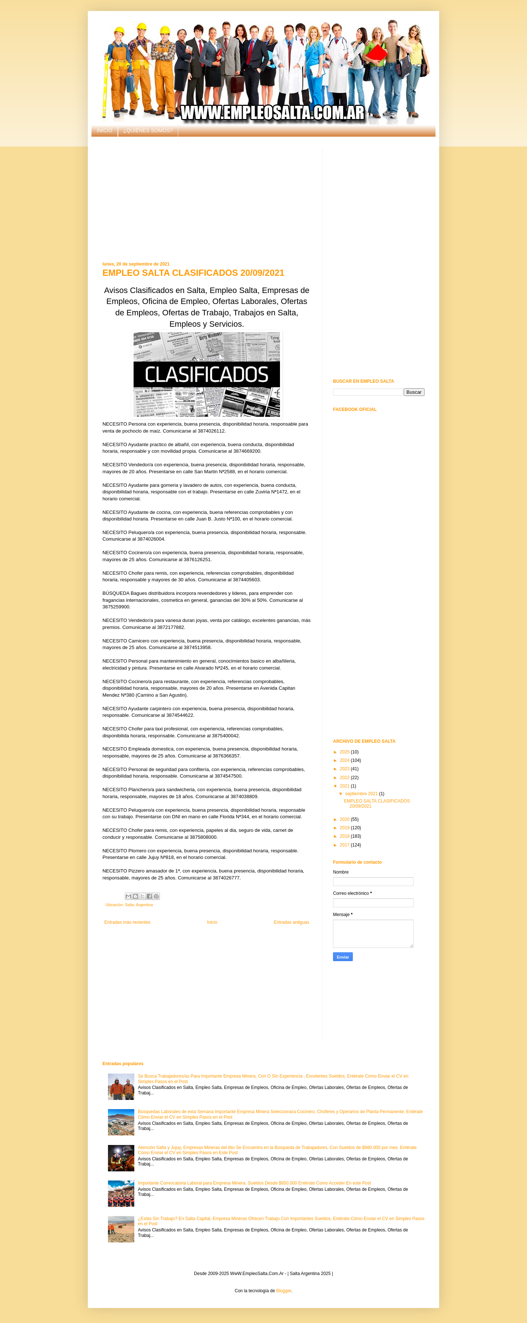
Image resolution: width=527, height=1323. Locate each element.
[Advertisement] (206, 199)
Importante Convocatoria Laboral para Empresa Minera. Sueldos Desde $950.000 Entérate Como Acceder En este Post (254, 1183)
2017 (345, 845)
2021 (345, 786)
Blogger (283, 1290)
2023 (345, 768)
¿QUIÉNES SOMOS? (148, 130)
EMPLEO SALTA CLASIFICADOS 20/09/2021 (193, 273)
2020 (345, 819)
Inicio (212, 922)
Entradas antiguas (291, 922)
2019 (345, 827)
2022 (345, 777)
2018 (345, 836)
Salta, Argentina (139, 905)
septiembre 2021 (362, 793)
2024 (345, 760)
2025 (345, 752)
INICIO (104, 130)
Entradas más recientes (127, 922)
